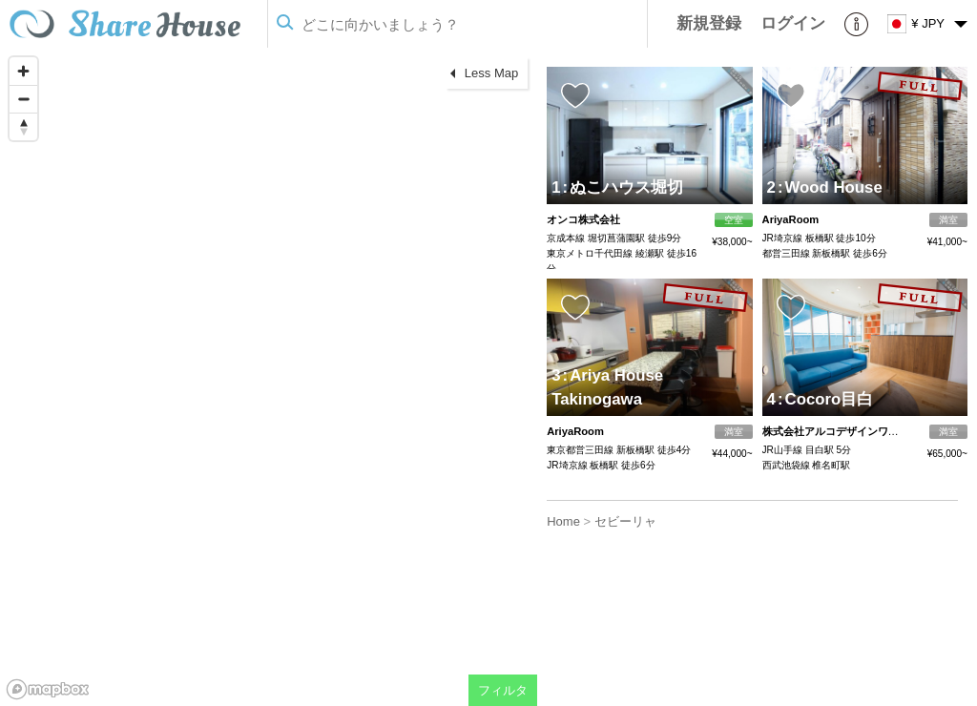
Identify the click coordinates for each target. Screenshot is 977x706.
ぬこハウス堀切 (623, 187)
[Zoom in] (23, 71)
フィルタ (503, 690)
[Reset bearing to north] (23, 126)
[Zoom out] (23, 99)
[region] (268, 377)
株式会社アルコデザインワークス (841, 431)
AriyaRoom (791, 219)
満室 (948, 220)
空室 (733, 220)
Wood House (830, 187)
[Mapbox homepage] (48, 689)
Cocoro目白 (825, 399)
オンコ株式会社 (583, 219)
